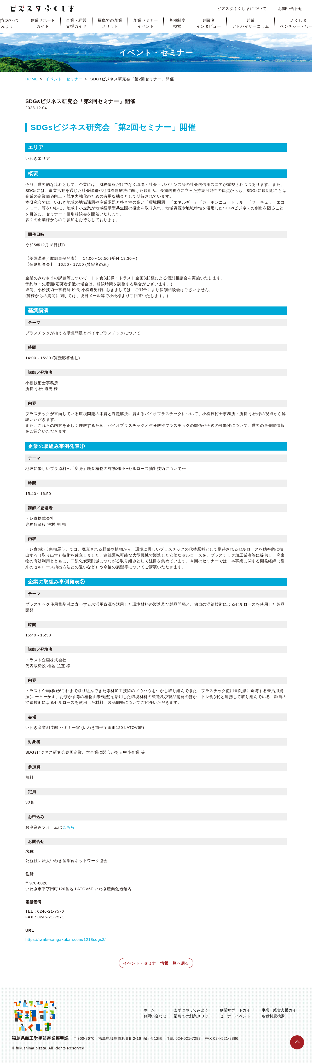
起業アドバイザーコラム (250, 23)
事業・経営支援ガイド (76, 23)
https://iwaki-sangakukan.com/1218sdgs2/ (65, 939)
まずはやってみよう (191, 1010)
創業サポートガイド (43, 23)
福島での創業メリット (110, 23)
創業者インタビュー (209, 23)
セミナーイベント (235, 1016)
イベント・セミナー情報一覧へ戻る (156, 963)
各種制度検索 (177, 23)
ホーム (149, 1010)
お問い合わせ (290, 8)
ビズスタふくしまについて (242, 8)
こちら (68, 827)
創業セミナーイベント (145, 23)
